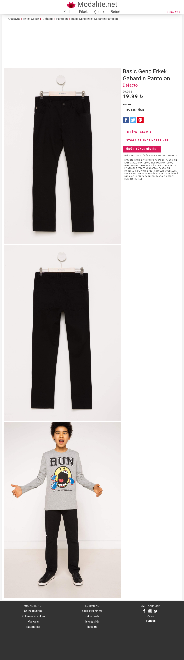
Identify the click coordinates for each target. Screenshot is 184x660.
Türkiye (151, 621)
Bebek (116, 12)
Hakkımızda (92, 616)
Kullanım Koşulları (33, 616)
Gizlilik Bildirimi (92, 611)
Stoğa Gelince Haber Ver (147, 140)
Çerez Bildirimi (33, 611)
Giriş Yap (173, 12)
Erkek (83, 12)
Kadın (68, 12)
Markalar (33, 621)
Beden (127, 104)
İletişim (92, 626)
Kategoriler (33, 626)
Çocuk (99, 12)
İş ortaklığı (92, 621)
